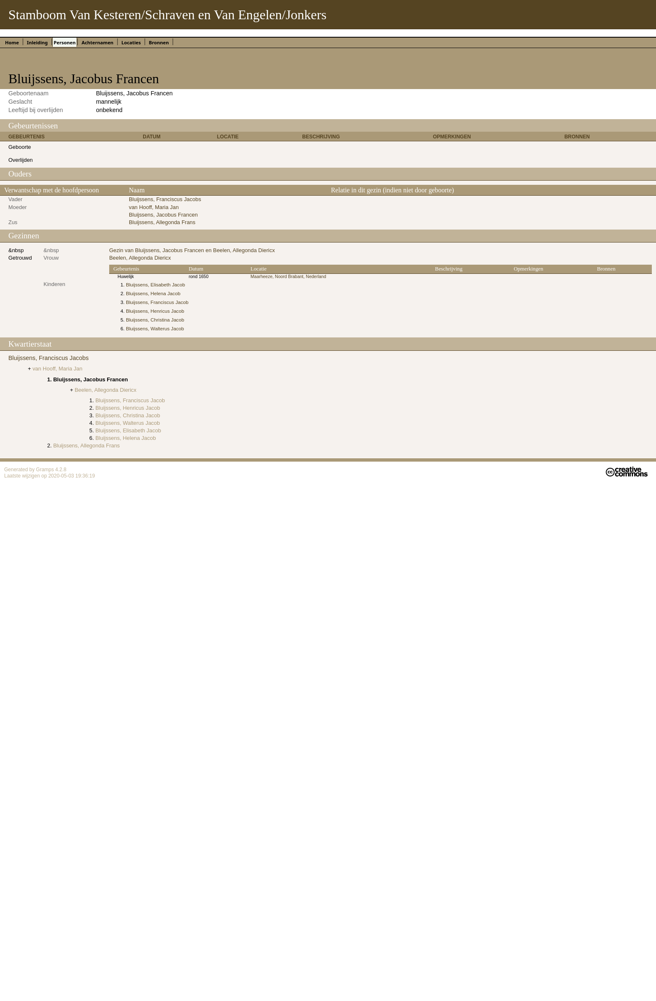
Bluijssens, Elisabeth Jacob (155, 284)
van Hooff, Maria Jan (154, 207)
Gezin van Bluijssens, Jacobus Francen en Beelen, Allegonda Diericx (192, 250)
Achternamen (97, 42)
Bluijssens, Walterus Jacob (155, 328)
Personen (64, 42)
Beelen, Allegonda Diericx (140, 258)
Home (12, 42)
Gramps (45, 469)
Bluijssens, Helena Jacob (153, 293)
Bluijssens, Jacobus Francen (163, 215)
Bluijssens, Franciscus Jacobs (165, 199)
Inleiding (37, 42)
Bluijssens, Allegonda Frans (162, 222)
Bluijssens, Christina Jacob (155, 319)
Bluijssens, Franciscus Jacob (157, 302)
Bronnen (159, 42)
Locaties (131, 42)
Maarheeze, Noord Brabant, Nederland (288, 276)
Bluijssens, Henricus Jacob (155, 311)
